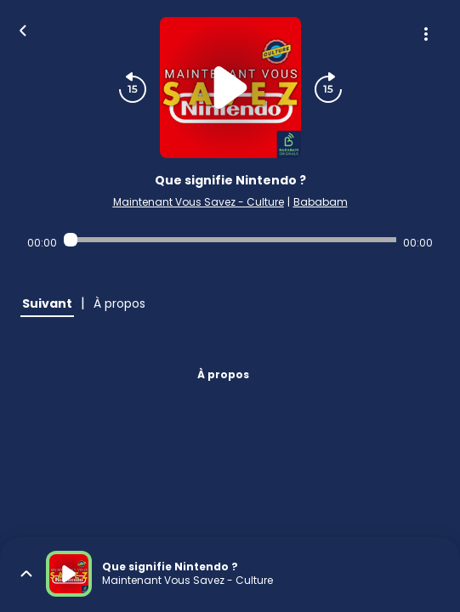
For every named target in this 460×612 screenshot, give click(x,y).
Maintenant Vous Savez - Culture (198, 202)
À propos (223, 374)
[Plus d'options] (426, 34)
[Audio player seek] (230, 240)
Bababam (320, 202)
